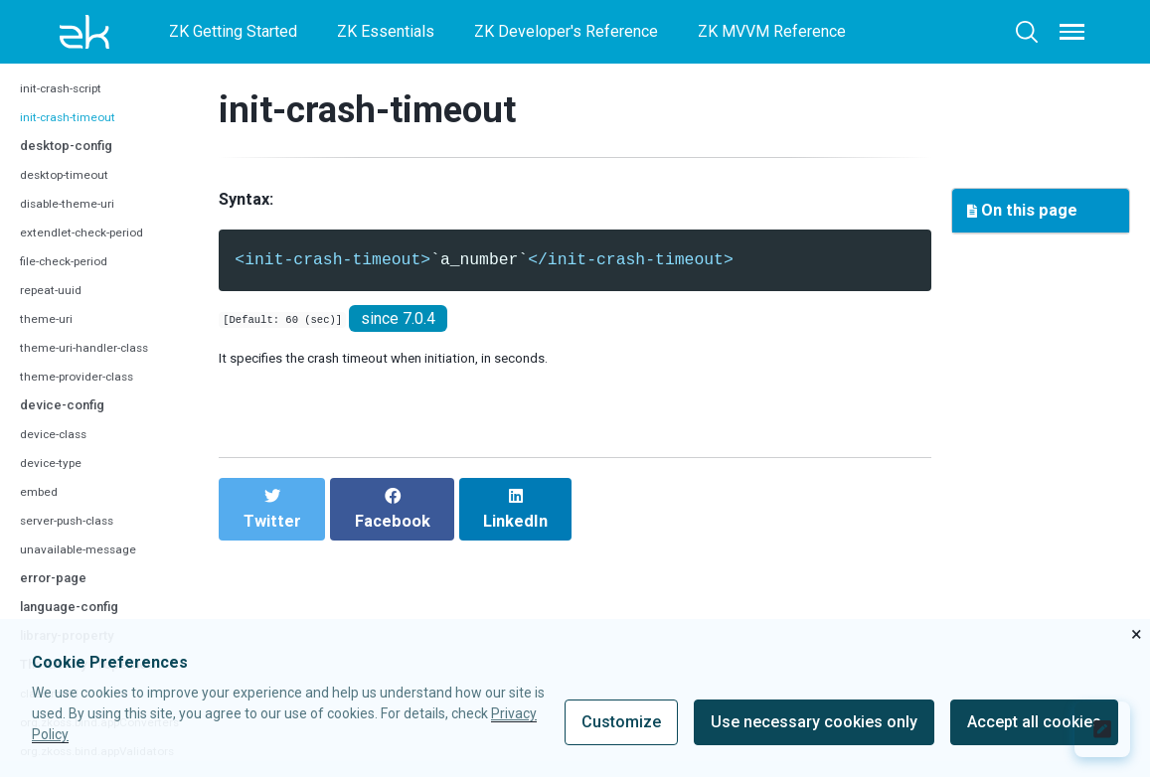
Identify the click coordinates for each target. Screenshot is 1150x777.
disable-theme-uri (76, 222)
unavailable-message (88, 567)
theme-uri (51, 337)
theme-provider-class (89, 395)
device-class (60, 452)
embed (42, 510)
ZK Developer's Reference (566, 31)
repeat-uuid (56, 308)
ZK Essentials (385, 31)
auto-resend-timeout (87, 78)
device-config (71, 422)
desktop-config (77, 163)
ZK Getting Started (233, 31)
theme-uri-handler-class (97, 366)
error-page (60, 595)
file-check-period (74, 279)
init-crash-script (71, 106)
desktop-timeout (74, 193)
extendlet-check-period (94, 250)
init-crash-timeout (78, 135)
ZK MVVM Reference (772, 31)
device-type (57, 481)
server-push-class (78, 539)
